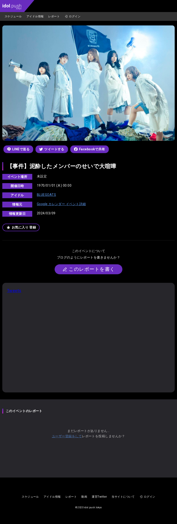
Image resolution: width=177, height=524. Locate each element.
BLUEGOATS (46, 195)
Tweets (14, 290)
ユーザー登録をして (67, 436)
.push (11, 6)
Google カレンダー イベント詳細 (61, 204)
